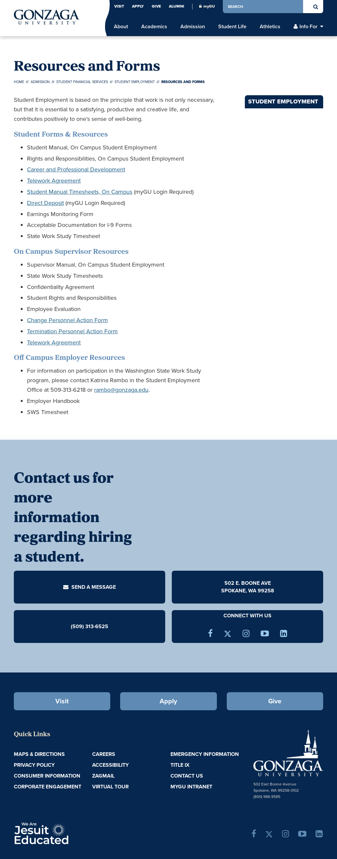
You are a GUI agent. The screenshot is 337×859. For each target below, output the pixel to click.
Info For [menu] (308, 26)
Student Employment (135, 81)
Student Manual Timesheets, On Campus (79, 191)
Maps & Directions (39, 754)
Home (19, 81)
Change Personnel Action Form (67, 320)
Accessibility (110, 765)
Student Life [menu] (232, 26)
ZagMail (103, 776)
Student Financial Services (82, 81)
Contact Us (186, 776)
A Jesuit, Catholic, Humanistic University (64, 833)
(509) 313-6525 (89, 626)
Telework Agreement (54, 180)
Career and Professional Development (76, 169)
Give (156, 6)
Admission (40, 81)
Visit (119, 6)
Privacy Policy (34, 765)
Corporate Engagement (47, 786)
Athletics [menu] (270, 26)
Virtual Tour (110, 786)
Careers (103, 754)
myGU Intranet (191, 786)
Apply (138, 6)
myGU (207, 6)
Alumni (176, 6)
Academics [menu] (154, 26)
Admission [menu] (192, 26)
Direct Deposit (45, 203)
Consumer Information (47, 776)
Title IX (180, 765)
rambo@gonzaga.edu (121, 389)
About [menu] (121, 26)
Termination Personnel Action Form (72, 331)
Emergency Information (204, 754)
